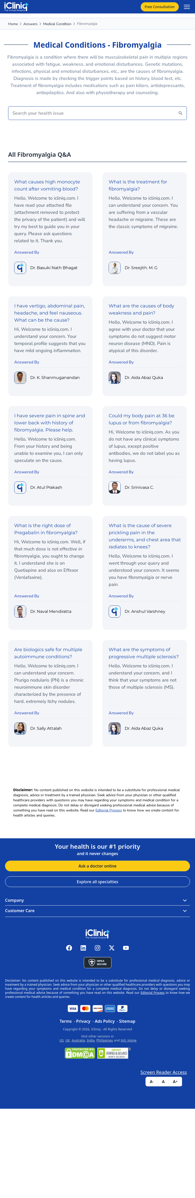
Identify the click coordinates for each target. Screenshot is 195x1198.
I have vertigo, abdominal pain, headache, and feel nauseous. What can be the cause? (49, 313)
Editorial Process (108, 810)
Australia (78, 1040)
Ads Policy (105, 1021)
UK (68, 1040)
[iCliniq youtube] (126, 948)
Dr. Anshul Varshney (145, 612)
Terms (66, 1021)
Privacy (83, 1021)
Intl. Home (128, 1040)
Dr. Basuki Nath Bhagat (54, 268)
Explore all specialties (97, 881)
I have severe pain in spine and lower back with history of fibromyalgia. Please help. (49, 423)
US (61, 1040)
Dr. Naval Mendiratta (50, 612)
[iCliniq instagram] (97, 948)
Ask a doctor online (97, 866)
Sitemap (127, 1021)
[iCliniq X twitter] (112, 948)
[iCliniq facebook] (69, 948)
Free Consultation (160, 6)
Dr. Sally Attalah (46, 728)
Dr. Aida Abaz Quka (144, 378)
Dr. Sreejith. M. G (141, 268)
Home (13, 24)
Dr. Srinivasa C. (139, 487)
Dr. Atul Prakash (46, 487)
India (90, 1040)
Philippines (104, 1040)
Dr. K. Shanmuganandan (55, 378)
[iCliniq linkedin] (83, 948)
